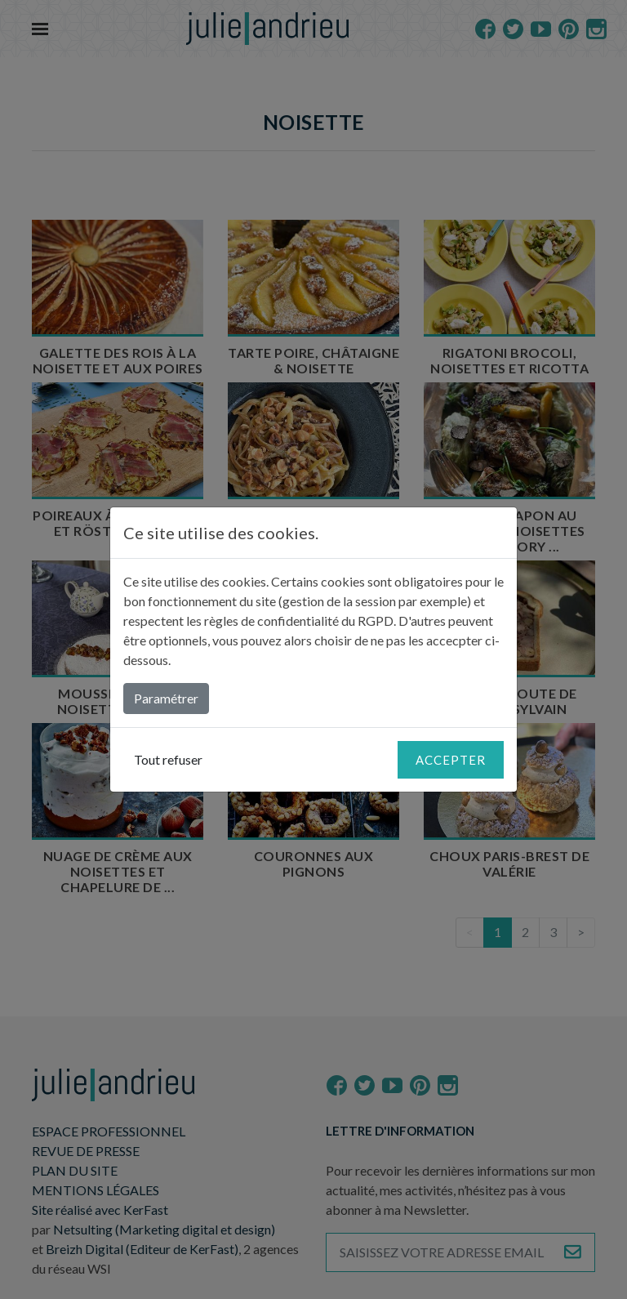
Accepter (451, 759)
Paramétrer (166, 698)
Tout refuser (168, 759)
